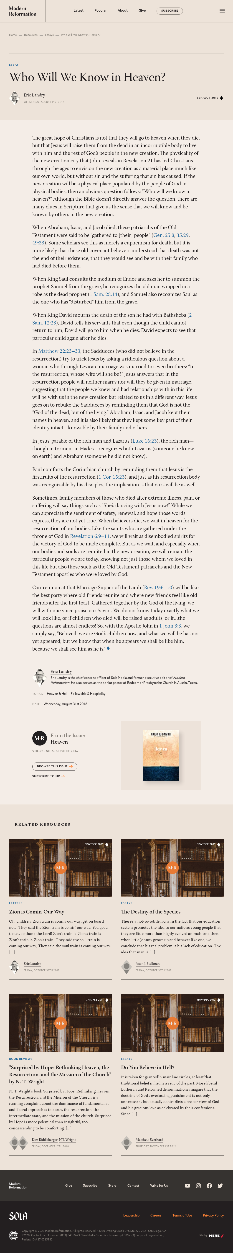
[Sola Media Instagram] (198, 1185)
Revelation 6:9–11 (90, 536)
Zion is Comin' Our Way (36, 912)
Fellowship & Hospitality (88, 694)
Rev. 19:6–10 (158, 588)
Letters (16, 903)
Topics (37, 694)
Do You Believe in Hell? (147, 1068)
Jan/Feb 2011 (95, 1000)
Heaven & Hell (57, 694)
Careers (156, 1215)
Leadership (131, 1215)
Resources (31, 35)
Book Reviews (21, 1059)
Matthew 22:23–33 (59, 351)
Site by (211, 1236)
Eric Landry (34, 95)
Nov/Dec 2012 (206, 1000)
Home (13, 35)
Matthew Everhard (149, 1140)
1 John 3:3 (170, 626)
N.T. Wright (67, 1140)
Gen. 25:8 (163, 235)
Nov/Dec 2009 (94, 844)
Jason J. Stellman (148, 964)
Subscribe (169, 11)
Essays (49, 35)
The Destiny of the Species (150, 912)
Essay (14, 65)
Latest (79, 11)
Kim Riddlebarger (45, 1140)
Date (36, 704)
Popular (100, 11)
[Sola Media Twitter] (220, 1185)
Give (142, 11)
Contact (133, 1186)
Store (112, 1186)
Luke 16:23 (144, 441)
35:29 (183, 235)
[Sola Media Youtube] (187, 1185)
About (123, 11)
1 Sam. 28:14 (103, 294)
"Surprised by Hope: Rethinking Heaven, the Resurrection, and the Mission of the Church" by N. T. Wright (60, 1075)
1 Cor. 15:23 (112, 477)
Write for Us (159, 1186)
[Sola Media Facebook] (209, 1185)
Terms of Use (182, 1215)
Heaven (68, 739)
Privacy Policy (213, 1215)
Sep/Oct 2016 (207, 98)
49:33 (38, 243)
